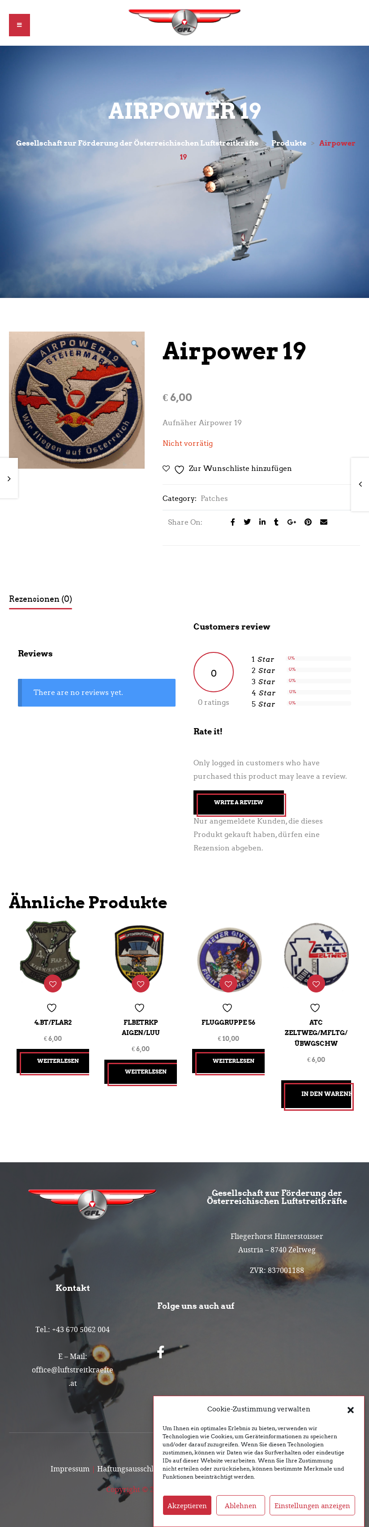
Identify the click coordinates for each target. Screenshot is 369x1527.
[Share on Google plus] (289, 522)
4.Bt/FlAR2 (53, 1019)
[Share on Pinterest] (305, 522)
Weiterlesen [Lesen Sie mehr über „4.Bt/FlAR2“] (59, 1057)
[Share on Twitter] (245, 522)
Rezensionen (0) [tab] (40, 599)
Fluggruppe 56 (228, 1019)
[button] (350, 1409)
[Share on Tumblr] (273, 522)
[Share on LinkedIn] (260, 522)
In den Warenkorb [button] (326, 1091)
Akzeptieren (187, 1505)
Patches (214, 498)
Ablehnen (241, 1505)
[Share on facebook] (230, 522)
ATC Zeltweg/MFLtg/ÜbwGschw (316, 1029)
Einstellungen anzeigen (312, 1505)
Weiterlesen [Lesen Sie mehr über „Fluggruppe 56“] (235, 1057)
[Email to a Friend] (320, 522)
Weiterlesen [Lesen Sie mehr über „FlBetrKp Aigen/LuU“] (147, 1068)
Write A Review (238, 802)
